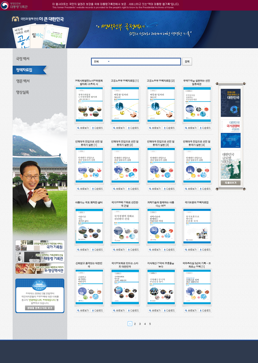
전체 (96, 61)
